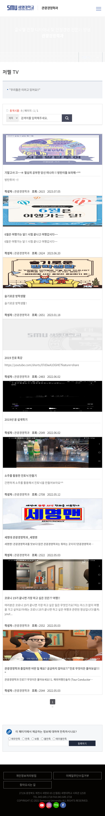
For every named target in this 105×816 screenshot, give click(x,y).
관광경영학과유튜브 (42, 805)
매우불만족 (60, 738)
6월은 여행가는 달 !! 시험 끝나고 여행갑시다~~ (31, 241)
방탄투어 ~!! (12, 180)
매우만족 (14, 738)
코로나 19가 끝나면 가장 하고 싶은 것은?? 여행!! (33, 598)
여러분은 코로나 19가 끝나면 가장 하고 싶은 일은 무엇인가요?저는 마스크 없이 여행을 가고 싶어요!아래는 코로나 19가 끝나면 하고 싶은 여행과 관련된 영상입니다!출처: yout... (52, 609)
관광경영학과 (50, 8)
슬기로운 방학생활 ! (16, 303)
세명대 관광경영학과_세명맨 (21, 537)
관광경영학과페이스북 (63, 805)
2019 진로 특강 (14, 358)
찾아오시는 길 (28, 785)
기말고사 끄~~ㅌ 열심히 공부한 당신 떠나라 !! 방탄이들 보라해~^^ (43, 173)
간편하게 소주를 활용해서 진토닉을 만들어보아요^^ (34, 483)
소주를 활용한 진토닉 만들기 (21, 476)
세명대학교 (20, 7)
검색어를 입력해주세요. (34, 118)
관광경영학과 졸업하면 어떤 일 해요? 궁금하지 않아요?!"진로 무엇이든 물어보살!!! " (52, 670)
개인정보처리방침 (26, 776)
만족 (26, 738)
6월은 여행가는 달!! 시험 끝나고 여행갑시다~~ (32, 234)
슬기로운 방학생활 (16, 296)
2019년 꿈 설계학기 (17, 419)
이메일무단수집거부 (77, 776)
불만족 (46, 738)
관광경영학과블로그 (56, 805)
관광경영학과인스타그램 (49, 805)
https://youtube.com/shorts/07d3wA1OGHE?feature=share (42, 365)
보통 (35, 738)
